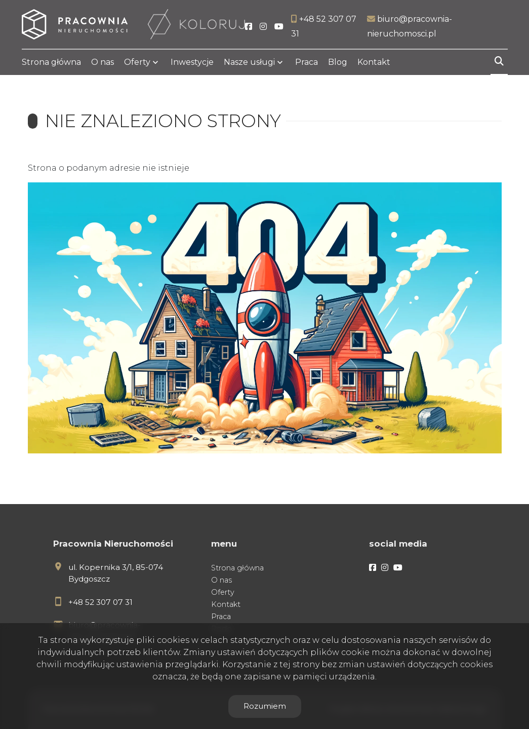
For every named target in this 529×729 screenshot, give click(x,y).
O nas (102, 62)
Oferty (137, 62)
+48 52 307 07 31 (100, 602)
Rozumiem (264, 706)
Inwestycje (192, 62)
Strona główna (51, 62)
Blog (337, 62)
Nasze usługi (249, 62)
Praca (306, 62)
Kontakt (373, 62)
